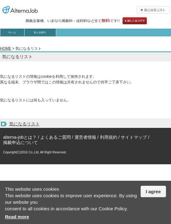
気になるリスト (24, 123)
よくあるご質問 (55, 137)
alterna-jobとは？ (20, 137)
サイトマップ (134, 137)
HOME (5, 48)
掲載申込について (20, 142)
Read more (17, 216)
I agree (153, 191)
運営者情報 (85, 137)
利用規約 (108, 137)
